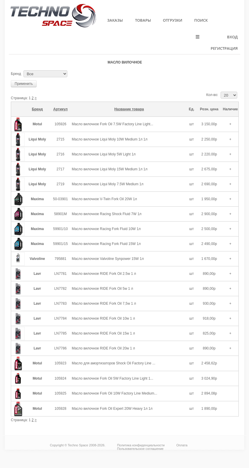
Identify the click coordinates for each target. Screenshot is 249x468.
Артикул (60, 109)
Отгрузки (172, 20)
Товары (143, 20)
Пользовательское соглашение (140, 448)
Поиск (201, 20)
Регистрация (224, 48)
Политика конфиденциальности (141, 445)
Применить (24, 84)
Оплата (181, 445)
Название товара (129, 109)
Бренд (16, 74)
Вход (232, 37)
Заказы (115, 20)
